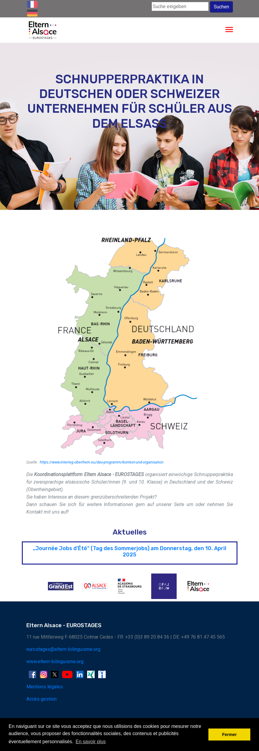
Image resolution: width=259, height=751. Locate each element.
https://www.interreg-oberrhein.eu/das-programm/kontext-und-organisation (101, 462)
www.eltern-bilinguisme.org (55, 661)
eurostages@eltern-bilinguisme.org (63, 649)
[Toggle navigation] (229, 30)
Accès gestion (41, 699)
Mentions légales (44, 687)
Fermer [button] (229, 734)
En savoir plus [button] (91, 741)
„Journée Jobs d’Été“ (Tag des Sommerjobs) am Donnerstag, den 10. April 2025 (129, 551)
